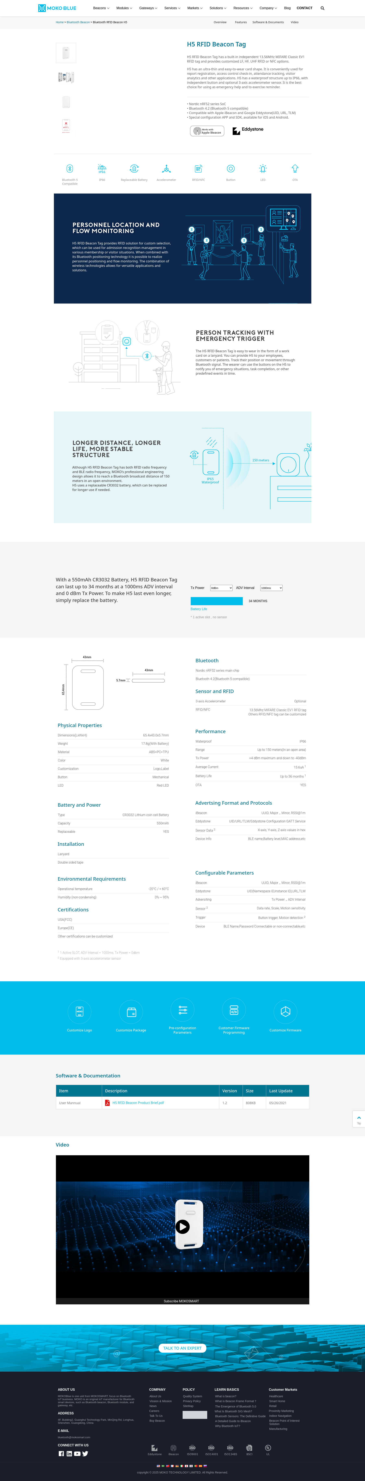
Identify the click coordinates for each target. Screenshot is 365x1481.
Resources (243, 8)
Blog (287, 8)
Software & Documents (268, 22)
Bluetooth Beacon (78, 22)
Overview (220, 22)
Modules (125, 8)
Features (241, 22)
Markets (195, 8)
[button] (322, 8)
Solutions (219, 8)
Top (359, 1120)
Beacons (101, 8)
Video (295, 22)
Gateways (148, 8)
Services (172, 8)
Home (60, 22)
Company (269, 8)
